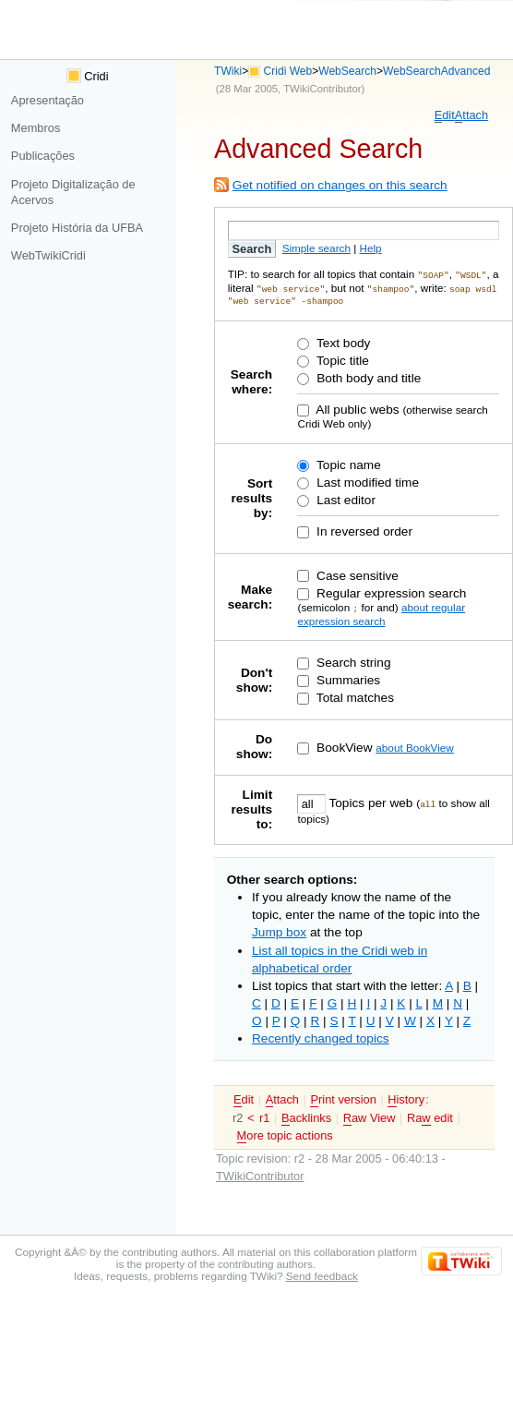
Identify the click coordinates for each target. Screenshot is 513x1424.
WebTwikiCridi (48, 255)
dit (445, 115)
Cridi (87, 76)
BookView (342, 745)
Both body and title (367, 376)
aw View (369, 1115)
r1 (264, 1115)
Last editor (344, 498)
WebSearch (347, 71)
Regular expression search (389, 591)
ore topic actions (285, 1133)
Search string (351, 660)
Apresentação (47, 100)
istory (406, 1097)
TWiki (228, 71)
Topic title (340, 359)
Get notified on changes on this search (340, 185)
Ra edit (430, 1115)
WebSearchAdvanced (436, 71)
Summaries (346, 677)
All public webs (356, 408)
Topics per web (371, 800)
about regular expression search (381, 611)
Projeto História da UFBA (77, 228)
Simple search (316, 248)
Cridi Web (288, 71)
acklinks (306, 1115)
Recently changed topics (320, 1036)
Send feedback (322, 1273)
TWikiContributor (322, 88)
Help (370, 248)
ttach (471, 115)
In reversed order (362, 530)
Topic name (346, 463)
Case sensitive (356, 574)
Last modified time (365, 481)
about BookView (414, 745)
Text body (341, 341)
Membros (35, 128)
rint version (343, 1097)
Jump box (279, 929)
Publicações (43, 156)
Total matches (353, 695)
